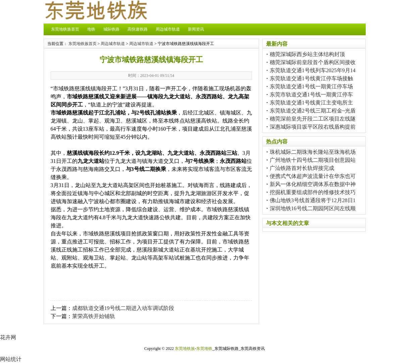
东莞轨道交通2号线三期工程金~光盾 (313, 111)
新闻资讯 (196, 29)
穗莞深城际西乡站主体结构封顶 (307, 54)
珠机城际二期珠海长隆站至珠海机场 (313, 152)
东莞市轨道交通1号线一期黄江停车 (311, 94)
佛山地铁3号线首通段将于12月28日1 (313, 200)
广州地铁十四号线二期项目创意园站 (313, 160)
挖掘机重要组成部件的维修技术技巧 (313, 192)
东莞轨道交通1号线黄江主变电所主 (311, 102)
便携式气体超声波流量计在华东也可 (313, 176)
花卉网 (8, 337)
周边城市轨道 (168, 29)
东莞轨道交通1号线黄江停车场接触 (311, 78)
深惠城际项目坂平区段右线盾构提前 (313, 127)
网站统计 (10, 359)
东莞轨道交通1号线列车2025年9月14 (313, 70)
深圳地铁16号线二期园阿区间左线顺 (313, 208)
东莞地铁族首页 (65, 29)
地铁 (91, 29)
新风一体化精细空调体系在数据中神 (313, 184)
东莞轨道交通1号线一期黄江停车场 (311, 86)
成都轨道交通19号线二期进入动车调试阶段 (123, 308)
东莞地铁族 (185, 348)
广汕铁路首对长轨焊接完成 (302, 168)
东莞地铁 (204, 348)
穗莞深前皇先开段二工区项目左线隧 (313, 119)
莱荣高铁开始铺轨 (93, 316)
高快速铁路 (137, 29)
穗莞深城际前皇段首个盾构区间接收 (313, 62)
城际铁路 (111, 29)
